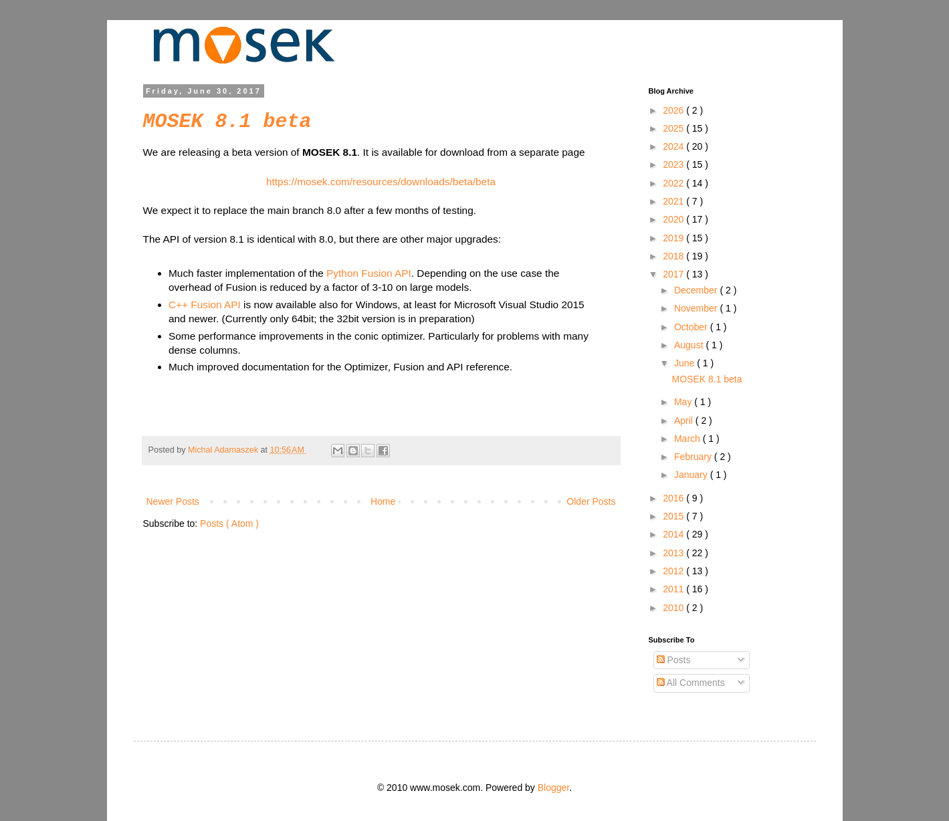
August (690, 345)
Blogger (553, 787)
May (684, 401)
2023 (674, 164)
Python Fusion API (368, 273)
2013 (674, 553)
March (688, 438)
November (697, 308)
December (697, 290)
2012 (674, 571)
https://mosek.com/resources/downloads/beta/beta (381, 181)
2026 (674, 110)
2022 (674, 183)
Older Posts (590, 501)
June (685, 363)
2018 (674, 256)
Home (383, 501)
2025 (674, 128)
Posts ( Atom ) (229, 523)
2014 (674, 534)
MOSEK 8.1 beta (227, 121)
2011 (674, 589)
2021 (674, 201)
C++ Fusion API (205, 304)
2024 (674, 146)
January (692, 474)
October (692, 327)
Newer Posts (172, 501)
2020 (674, 219)
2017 (674, 274)
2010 (674, 607)
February (694, 456)
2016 (674, 498)
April (685, 420)
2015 (674, 516)
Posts (674, 660)
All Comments (691, 682)
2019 (674, 238)
